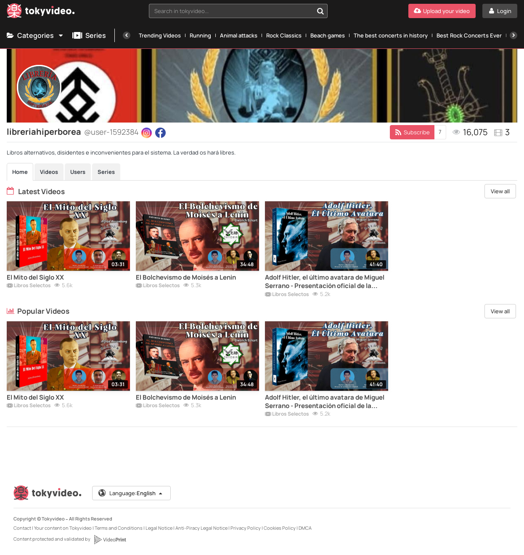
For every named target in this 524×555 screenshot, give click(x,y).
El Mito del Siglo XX (35, 277)
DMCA (305, 528)
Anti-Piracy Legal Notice (201, 528)
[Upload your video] (442, 11)
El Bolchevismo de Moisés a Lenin (186, 277)
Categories (35, 35)
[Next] (513, 35)
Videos (49, 172)
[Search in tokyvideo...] (320, 11)
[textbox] (231, 11)
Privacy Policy (245, 528)
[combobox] (238, 11)
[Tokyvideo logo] (41, 12)
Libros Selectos (29, 286)
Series (89, 35)
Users (77, 172)
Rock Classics (284, 35)
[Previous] (126, 35)
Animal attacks (238, 35)
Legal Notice (159, 528)
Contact (22, 528)
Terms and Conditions (119, 528)
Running (200, 35)
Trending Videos (160, 35)
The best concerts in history (391, 35)
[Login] (499, 11)
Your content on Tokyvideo (63, 528)
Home (20, 172)
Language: (130, 493)
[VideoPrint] (110, 539)
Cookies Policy (280, 528)
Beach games (327, 35)
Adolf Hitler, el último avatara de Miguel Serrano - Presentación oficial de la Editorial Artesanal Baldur (324, 282)
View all (500, 191)
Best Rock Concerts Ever (469, 35)
